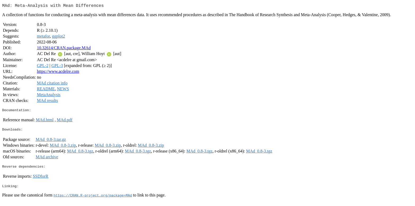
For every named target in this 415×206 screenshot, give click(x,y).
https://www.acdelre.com (58, 72)
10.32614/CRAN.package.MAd (64, 49)
